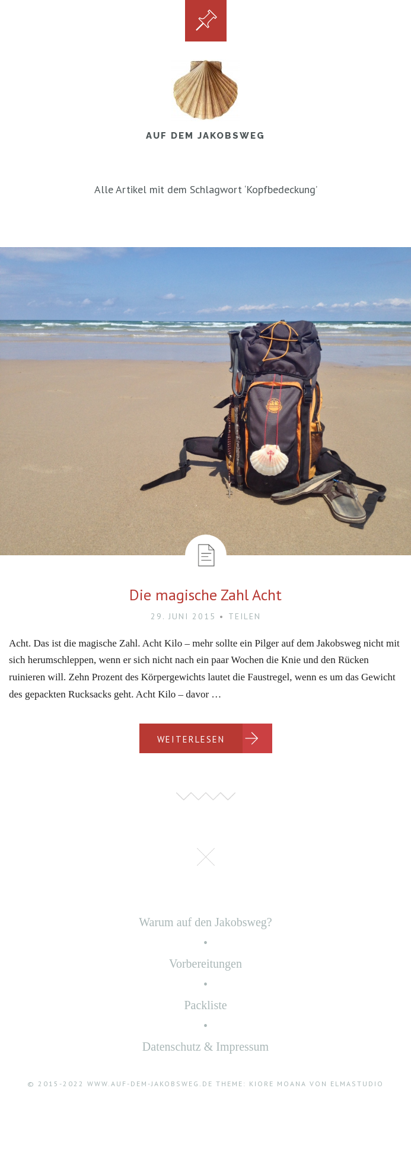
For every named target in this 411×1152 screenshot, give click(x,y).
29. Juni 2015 (183, 616)
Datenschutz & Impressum (205, 1046)
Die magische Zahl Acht (205, 594)
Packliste (205, 1005)
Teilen (244, 616)
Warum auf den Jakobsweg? (205, 922)
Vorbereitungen (205, 963)
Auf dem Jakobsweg (205, 135)
